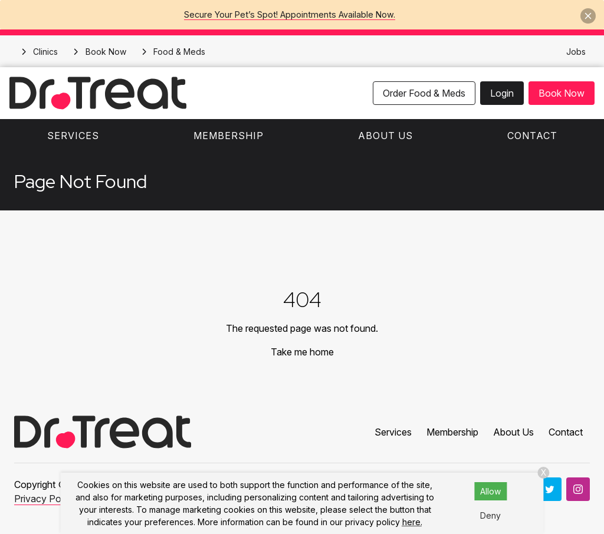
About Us (385, 135)
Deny (490, 515)
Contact (532, 135)
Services (73, 135)
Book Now (562, 93)
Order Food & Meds (424, 93)
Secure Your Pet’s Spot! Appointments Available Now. (289, 14)
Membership (228, 135)
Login (502, 93)
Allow (490, 491)
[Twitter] (550, 489)
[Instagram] (578, 489)
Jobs (576, 52)
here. (412, 522)
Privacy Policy (45, 499)
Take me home (302, 352)
